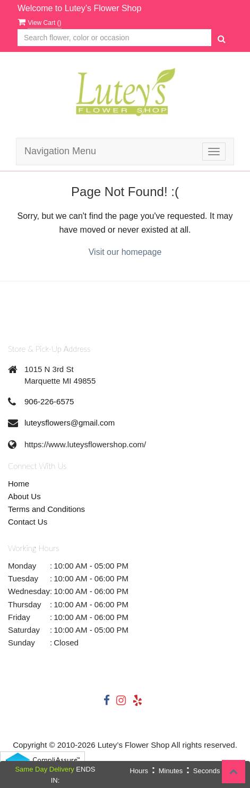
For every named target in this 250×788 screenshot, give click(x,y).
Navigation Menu (60, 151)
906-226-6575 (49, 401)
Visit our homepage (125, 251)
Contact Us (27, 521)
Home (18, 483)
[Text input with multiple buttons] (114, 38)
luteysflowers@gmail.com (69, 422)
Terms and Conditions (46, 508)
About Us (24, 496)
